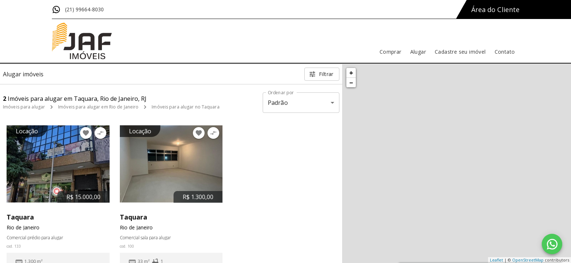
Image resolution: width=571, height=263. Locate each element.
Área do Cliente (495, 9)
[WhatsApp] (552, 244)
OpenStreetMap (528, 260)
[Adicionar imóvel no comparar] (100, 133)
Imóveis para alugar (24, 107)
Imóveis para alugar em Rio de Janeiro (98, 107)
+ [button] (351, 72)
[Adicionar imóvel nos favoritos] (86, 133)
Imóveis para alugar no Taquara (185, 107)
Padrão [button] (278, 103)
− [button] (351, 82)
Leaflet (496, 260)
